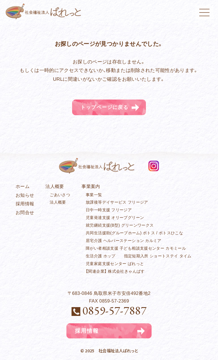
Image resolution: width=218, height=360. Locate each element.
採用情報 (25, 203)
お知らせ (25, 195)
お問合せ (25, 212)
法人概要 (58, 202)
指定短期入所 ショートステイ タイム (158, 256)
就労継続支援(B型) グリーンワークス (120, 225)
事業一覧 (94, 195)
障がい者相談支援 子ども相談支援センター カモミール (136, 248)
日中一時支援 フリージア (109, 210)
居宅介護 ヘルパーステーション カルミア (124, 240)
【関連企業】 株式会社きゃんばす (115, 271)
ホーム (23, 186)
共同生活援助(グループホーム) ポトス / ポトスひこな (134, 233)
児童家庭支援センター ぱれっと (115, 263)
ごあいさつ (60, 195)
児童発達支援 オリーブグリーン (115, 217)
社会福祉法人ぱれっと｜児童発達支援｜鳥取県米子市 (45, 11)
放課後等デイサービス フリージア (117, 202)
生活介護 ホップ (101, 256)
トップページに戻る (104, 107)
